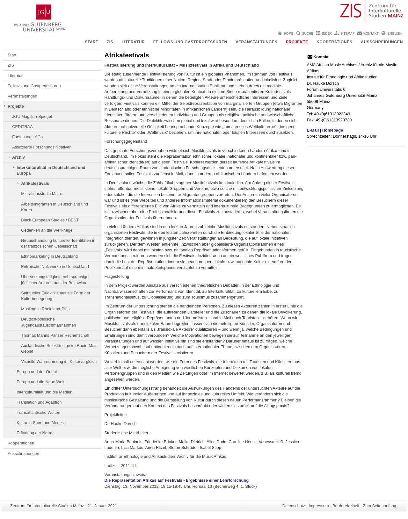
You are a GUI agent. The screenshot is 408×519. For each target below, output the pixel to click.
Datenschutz (293, 505)
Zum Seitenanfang (379, 505)
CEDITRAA (22, 126)
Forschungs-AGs (27, 136)
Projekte (297, 42)
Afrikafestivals (35, 183)
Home (289, 33)
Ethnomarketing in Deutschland (49, 256)
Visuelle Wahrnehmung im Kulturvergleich (59, 361)
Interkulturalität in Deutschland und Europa (51, 170)
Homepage (332, 130)
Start (91, 42)
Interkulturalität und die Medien (44, 392)
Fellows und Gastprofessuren (190, 42)
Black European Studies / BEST (50, 220)
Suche (307, 33)
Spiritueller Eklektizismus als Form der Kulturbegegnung (55, 296)
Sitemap (347, 33)
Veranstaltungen (256, 42)
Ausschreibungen (382, 42)
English (395, 33)
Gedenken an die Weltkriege (46, 230)
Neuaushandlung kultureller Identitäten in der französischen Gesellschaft (58, 243)
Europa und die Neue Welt (40, 381)
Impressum (319, 505)
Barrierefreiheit (345, 505)
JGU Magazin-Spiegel (32, 116)
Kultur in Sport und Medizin (41, 422)
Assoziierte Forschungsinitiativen (41, 147)
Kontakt (371, 33)
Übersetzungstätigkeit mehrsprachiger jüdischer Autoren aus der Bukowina (55, 279)
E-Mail (313, 130)
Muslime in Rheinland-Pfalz (45, 308)
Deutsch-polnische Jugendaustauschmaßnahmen (48, 322)
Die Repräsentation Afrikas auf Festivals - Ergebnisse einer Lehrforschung (177, 480)
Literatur (133, 42)
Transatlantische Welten (38, 412)
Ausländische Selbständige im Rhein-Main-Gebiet (60, 348)
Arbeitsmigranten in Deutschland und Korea (54, 207)
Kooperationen (335, 42)
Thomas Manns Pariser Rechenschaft (55, 335)
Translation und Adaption (39, 402)
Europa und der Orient (37, 371)
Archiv (18, 157)
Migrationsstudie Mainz (42, 193)
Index (327, 33)
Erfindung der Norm (34, 432)
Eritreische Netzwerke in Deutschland (55, 266)
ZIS (110, 42)
